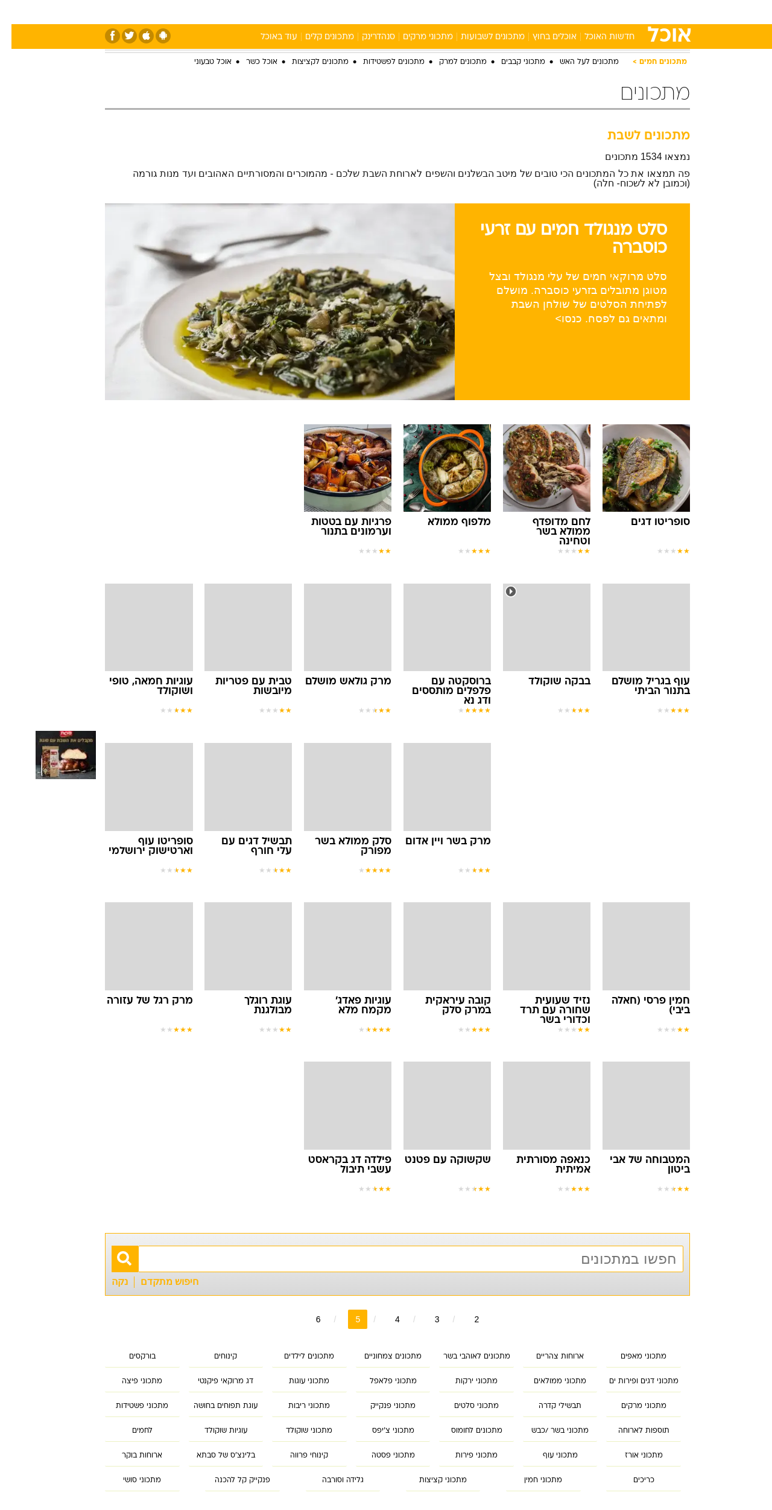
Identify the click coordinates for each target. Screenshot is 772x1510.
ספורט (558, 11)
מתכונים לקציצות (308, 62)
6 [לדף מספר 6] (307, 1319)
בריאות (379, 11)
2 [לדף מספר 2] (465, 1319)
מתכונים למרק (451, 62)
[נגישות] (16, 12)
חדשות (599, 11)
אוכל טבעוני (201, 62)
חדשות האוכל (598, 37)
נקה (108, 1281)
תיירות (337, 11)
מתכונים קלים (318, 37)
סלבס (481, 11)
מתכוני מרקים (416, 37)
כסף (448, 11)
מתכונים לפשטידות (382, 62)
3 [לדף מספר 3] (425, 1319)
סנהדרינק (367, 37)
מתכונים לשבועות (481, 37)
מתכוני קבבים (512, 62)
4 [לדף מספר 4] (386, 1319)
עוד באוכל (267, 37)
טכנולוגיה (292, 11)
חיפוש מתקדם (158, 1281)
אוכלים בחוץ (543, 37)
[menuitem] (592, 12)
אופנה (248, 11)
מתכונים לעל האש (577, 62)
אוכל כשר (250, 62)
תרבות (519, 11)
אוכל (416, 11)
